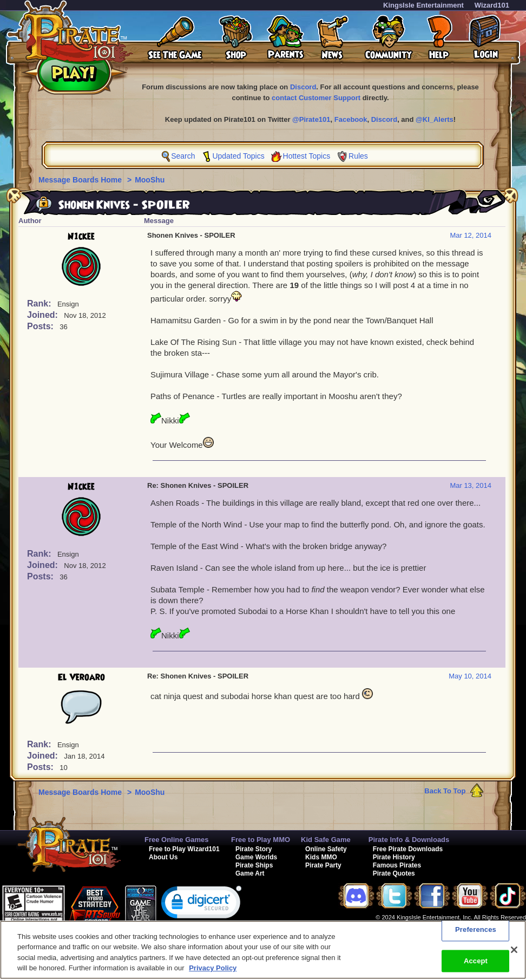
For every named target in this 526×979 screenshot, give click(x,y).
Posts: (41, 326)
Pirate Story (253, 849)
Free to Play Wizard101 (184, 849)
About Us (163, 857)
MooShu (150, 179)
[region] (263, 950)
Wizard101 (492, 5)
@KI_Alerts (434, 119)
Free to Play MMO (260, 840)
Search (183, 156)
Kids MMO (321, 857)
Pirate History (394, 857)
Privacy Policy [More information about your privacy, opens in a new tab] (212, 968)
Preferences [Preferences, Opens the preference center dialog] (475, 929)
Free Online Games (176, 840)
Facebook (350, 119)
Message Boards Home (81, 179)
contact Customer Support (316, 98)
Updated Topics (238, 156)
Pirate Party (323, 865)
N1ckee (81, 236)
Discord (303, 87)
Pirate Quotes (394, 873)
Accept (476, 961)
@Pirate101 (311, 119)
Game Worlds (256, 857)
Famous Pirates (397, 865)
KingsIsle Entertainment (423, 5)
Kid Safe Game (326, 840)
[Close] (514, 950)
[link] (201, 904)
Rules (358, 156)
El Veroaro (81, 677)
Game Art (250, 873)
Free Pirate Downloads (408, 849)
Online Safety (326, 849)
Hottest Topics (307, 156)
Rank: (40, 303)
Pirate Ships (254, 865)
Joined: (43, 314)
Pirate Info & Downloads (409, 840)
